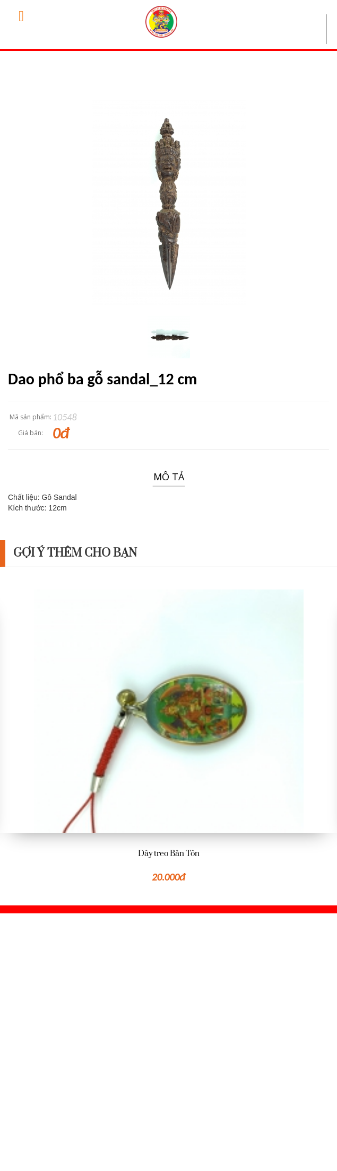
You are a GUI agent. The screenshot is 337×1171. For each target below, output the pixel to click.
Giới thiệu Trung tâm (47, 1068)
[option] (168, 737)
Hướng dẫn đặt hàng (47, 1103)
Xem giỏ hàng (230, 1068)
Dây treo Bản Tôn (169, 854)
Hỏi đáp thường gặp (45, 1086)
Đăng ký (220, 1103)
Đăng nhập (226, 1086)
